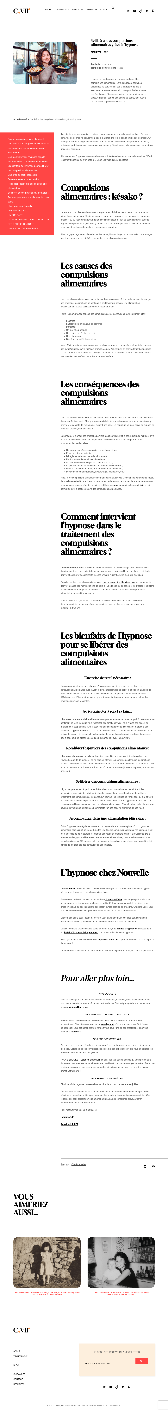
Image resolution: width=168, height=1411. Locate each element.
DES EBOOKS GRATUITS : (21, 224)
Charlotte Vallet (79, 1164)
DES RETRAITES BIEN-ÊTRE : (23, 228)
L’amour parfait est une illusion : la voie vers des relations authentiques (121, 1293)
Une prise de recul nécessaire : (23, 175)
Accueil (16, 119)
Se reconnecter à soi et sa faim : (24, 179)
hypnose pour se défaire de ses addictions (125, 485)
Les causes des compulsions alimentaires (28, 143)
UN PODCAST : (16, 215)
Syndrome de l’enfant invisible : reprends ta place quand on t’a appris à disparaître (46, 1293)
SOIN (106, 52)
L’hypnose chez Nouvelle (20, 206)
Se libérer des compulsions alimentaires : (28, 193)
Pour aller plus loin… (18, 210)
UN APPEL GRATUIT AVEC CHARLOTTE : (29, 219)
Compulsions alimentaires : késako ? (26, 139)
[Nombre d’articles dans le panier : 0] (113, 7)
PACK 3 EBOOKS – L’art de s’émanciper (80, 1060)
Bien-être (96, 52)
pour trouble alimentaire (119, 582)
